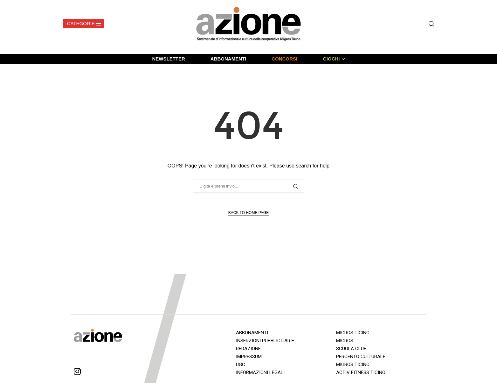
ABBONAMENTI (228, 58)
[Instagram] (77, 372)
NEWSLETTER (168, 58)
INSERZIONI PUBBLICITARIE (265, 341)
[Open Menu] (83, 23)
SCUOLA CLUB (351, 348)
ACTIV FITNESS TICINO (360, 372)
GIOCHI (331, 58)
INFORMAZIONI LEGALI (260, 372)
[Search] (431, 24)
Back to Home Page (248, 212)
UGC (240, 364)
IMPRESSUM (249, 356)
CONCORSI (284, 58)
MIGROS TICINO (352, 333)
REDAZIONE (248, 348)
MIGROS (344, 341)
